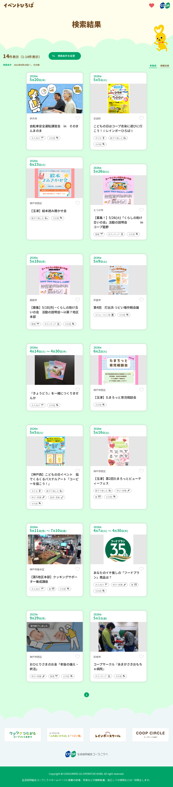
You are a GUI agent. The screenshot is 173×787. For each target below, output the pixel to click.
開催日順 (164, 65)
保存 (78, 118)
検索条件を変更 (66, 56)
